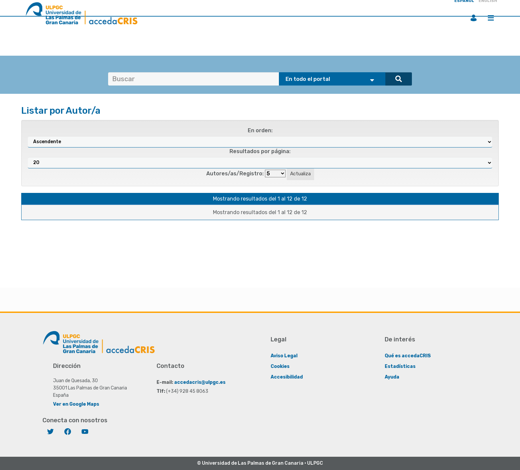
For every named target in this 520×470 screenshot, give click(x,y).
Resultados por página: (260, 151)
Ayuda (392, 377)
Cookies (280, 366)
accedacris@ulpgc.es (200, 382)
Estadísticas (400, 366)
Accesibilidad (287, 377)
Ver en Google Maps (76, 404)
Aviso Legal (284, 356)
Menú (491, 18)
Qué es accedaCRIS (408, 356)
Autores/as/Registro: (235, 173)
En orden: (260, 130)
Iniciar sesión (474, 18)
